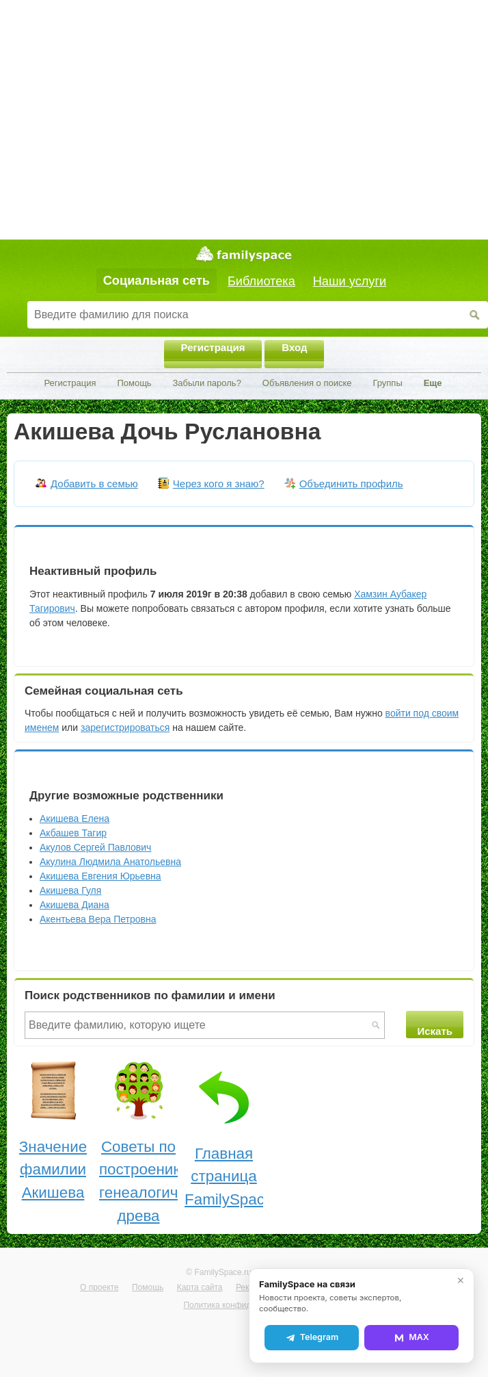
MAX (411, 1337)
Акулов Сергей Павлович (95, 847)
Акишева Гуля (70, 890)
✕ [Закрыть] (461, 1280)
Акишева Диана (74, 904)
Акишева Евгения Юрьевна (100, 876)
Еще (433, 383)
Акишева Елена (74, 818)
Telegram (311, 1337)
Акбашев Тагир (73, 832)
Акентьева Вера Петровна (98, 919)
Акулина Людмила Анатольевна (110, 861)
